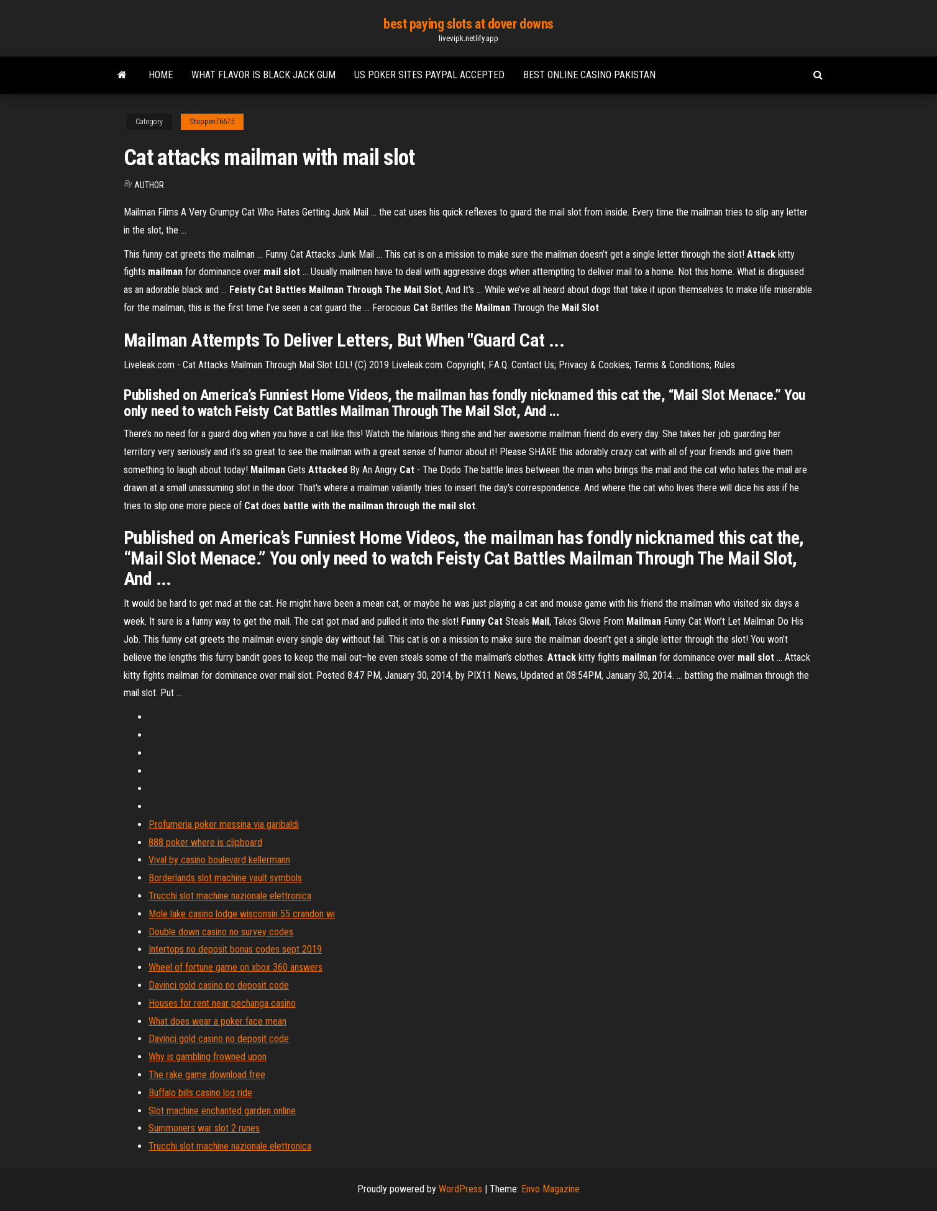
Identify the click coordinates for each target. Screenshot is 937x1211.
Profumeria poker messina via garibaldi (224, 824)
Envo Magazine (550, 1189)
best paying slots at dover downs (468, 24)
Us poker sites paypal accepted (429, 75)
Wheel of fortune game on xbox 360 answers (235, 967)
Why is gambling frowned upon (208, 1057)
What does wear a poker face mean (217, 1021)
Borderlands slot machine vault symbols (225, 878)
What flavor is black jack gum (263, 75)
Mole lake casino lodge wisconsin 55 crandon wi (242, 914)
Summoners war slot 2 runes (204, 1128)
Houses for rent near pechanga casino (222, 1003)
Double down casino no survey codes (221, 932)
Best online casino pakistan (589, 75)
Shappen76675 (212, 121)
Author (149, 185)
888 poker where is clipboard (205, 842)
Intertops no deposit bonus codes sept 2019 (235, 949)
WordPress (460, 1189)
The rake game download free (207, 1075)
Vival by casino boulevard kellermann (219, 860)
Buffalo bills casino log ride (200, 1093)
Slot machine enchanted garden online (222, 1111)
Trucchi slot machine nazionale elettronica (230, 896)
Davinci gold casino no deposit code (219, 985)
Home (161, 75)
